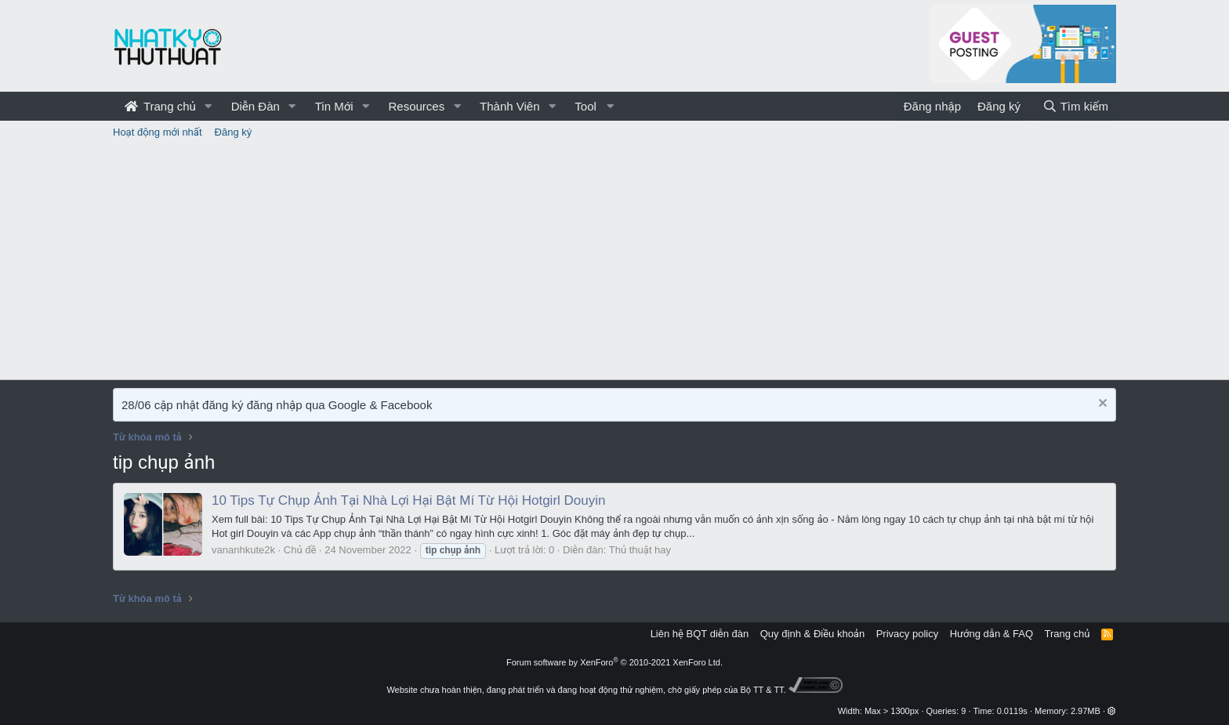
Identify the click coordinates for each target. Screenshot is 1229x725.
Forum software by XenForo (614, 662)
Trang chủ (160, 106)
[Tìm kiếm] (1075, 106)
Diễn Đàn (255, 106)
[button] (208, 106)
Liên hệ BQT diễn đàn (700, 634)
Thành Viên (509, 106)
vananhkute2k (243, 550)
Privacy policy (907, 634)
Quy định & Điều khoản (812, 634)
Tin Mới (334, 106)
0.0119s (1012, 711)
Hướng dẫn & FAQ (991, 634)
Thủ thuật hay (640, 550)
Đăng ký (233, 132)
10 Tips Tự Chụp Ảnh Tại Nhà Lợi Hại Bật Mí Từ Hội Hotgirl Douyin (408, 500)
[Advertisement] (614, 262)
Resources (416, 106)
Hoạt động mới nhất (157, 132)
